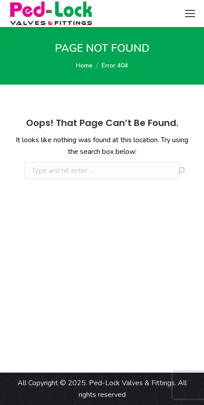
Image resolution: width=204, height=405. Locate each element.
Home (84, 65)
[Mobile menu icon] (190, 13)
